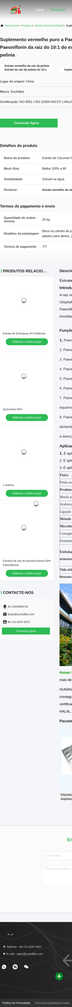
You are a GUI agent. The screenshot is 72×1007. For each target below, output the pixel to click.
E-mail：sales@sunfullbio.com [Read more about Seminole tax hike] (23, 953)
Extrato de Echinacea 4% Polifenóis (24, 333)
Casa (40, 10)
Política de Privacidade (16, 1002)
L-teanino (8, 485)
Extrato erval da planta (49, 25)
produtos (26, 25)
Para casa (11, 25)
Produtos (58, 10)
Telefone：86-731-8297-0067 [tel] (22, 946)
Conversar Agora (28, 123)
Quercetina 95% (12, 409)
